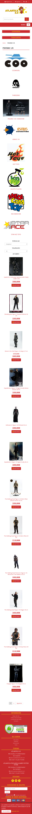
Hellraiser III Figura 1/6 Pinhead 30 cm (16, 425)
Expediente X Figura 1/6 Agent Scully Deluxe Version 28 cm (16, 388)
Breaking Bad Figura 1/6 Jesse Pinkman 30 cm (16, 314)
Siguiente (19, 703)
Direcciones (16, 743)
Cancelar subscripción (20, 795)
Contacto (16, 721)
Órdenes (16, 741)
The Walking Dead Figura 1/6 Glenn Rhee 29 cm (16, 536)
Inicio (4, 43)
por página (16, 254)
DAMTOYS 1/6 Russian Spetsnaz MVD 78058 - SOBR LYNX (16, 278)
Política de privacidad (16, 717)
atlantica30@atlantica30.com (17, 757)
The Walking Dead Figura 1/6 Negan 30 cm (16, 610)
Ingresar (17, 1)
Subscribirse (10, 795)
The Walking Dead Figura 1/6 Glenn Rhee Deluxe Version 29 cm (16, 499)
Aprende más (15, 811)
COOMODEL (16, 70)
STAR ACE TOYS (16, 234)
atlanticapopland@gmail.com (17, 771)
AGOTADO (16, 285)
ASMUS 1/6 (15, 139)
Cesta (16, 745)
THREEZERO (16, 95)
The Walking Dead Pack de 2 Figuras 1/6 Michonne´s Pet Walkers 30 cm (16, 573)
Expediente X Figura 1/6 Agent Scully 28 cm (16, 462)
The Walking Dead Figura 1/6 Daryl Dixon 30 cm (16, 647)
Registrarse (8, 1)
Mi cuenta (16, 740)
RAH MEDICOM (16, 214)
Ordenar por (16, 241)
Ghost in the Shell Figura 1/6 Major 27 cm (16, 351)
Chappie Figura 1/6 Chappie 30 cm (16, 684)
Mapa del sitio (16, 716)
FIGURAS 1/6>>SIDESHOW (16, 119)
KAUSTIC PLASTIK (16, 189)
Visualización (16, 248)
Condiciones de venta (16, 719)
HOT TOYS (16, 164)
